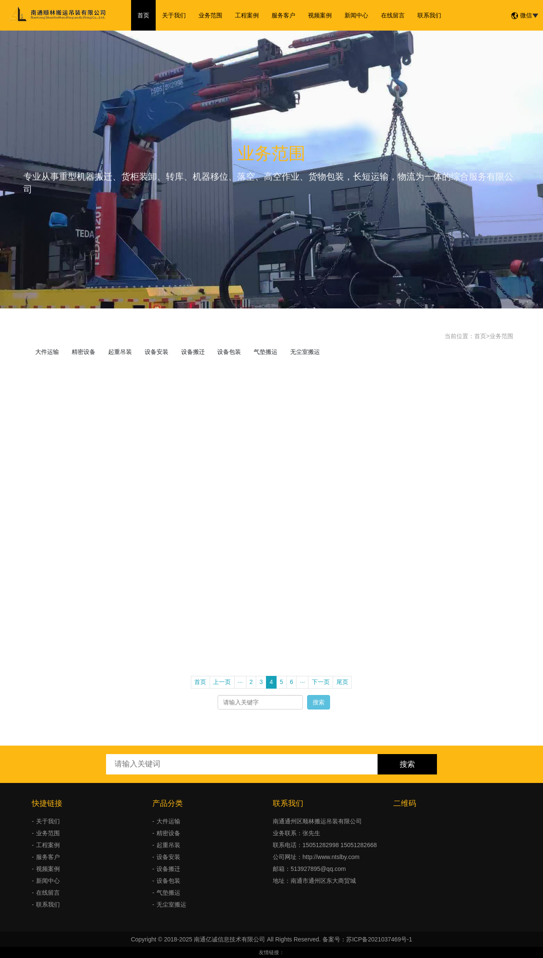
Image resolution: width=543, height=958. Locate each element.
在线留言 (393, 15)
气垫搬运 (265, 351)
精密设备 (83, 351)
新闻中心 (356, 15)
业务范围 (210, 15)
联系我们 (429, 15)
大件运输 (47, 351)
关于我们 (174, 15)
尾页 (342, 681)
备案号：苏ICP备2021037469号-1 (367, 939)
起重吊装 (120, 351)
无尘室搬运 (305, 351)
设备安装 (156, 351)
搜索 (319, 702)
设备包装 (229, 351)
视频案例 (320, 15)
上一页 (222, 681)
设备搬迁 (193, 351)
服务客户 (283, 15)
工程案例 (247, 15)
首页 (143, 15)
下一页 (321, 681)
